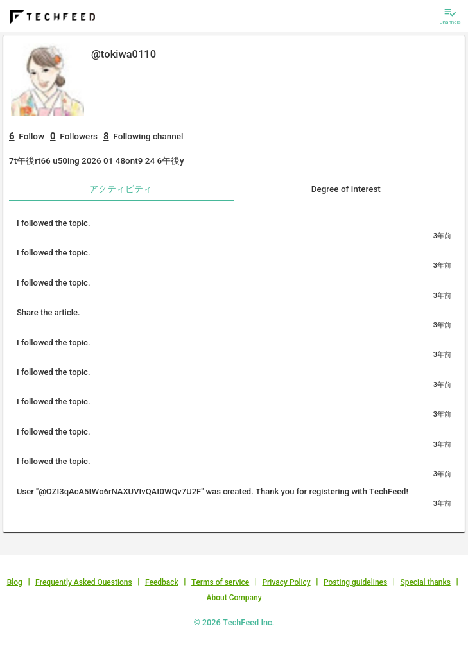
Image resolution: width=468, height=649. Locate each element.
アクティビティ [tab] (120, 189)
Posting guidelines (355, 582)
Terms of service (220, 582)
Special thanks (425, 582)
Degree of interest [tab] (346, 189)
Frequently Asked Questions (83, 582)
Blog (14, 582)
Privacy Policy (286, 582)
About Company (233, 597)
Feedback (161, 582)
